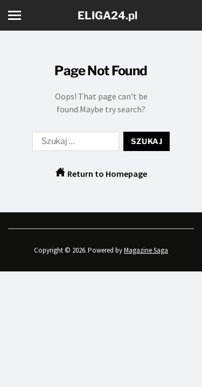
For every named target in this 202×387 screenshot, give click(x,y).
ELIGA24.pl (107, 15)
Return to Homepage (101, 173)
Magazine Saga (146, 250)
